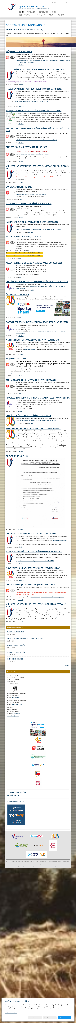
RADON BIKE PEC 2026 (15, 659)
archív (67, 666)
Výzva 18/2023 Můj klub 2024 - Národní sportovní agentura (47, 597)
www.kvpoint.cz (54, 866)
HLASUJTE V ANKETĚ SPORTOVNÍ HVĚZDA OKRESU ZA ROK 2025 (34, 89)
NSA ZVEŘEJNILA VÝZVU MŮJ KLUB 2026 (23, 236)
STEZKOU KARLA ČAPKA (15, 632)
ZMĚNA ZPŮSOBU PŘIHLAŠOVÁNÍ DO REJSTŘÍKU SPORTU (31, 380)
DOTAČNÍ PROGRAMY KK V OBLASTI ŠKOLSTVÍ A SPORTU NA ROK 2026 (37, 281)
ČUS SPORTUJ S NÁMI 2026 (17, 294)
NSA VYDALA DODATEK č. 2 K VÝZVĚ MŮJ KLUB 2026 (28, 203)
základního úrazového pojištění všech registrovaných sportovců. (36, 420)
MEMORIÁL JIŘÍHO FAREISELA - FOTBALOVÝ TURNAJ (25, 639)
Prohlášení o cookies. (11, 1013)
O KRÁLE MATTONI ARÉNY (16, 645)
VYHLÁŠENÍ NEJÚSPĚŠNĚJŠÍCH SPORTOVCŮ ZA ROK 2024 (31, 533)
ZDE (45, 82)
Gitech (67, 861)
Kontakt (61, 15)
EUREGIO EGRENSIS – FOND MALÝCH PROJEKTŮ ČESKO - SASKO (33, 110)
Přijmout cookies (64, 1018)
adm (36, 864)
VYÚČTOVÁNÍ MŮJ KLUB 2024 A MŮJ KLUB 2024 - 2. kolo (30, 584)
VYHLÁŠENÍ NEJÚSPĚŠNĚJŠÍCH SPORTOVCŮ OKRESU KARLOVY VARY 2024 (36, 605)
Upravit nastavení (35, 1018)
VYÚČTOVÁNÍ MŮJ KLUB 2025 (19, 187)
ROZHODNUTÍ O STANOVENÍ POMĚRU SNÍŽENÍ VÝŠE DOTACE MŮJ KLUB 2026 (37, 129)
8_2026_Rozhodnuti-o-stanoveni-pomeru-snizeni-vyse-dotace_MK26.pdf (36, 140)
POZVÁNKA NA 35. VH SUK (17, 456)
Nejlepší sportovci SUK (60, 540)
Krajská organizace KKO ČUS (15, 801)
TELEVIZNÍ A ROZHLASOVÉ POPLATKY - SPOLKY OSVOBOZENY (33, 428)
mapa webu (42, 864)
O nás (52, 15)
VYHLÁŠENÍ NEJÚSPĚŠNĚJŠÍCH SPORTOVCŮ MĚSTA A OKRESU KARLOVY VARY (37, 167)
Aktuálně (31, 12)
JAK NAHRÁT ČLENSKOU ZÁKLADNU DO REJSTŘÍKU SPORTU (32, 222)
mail (32, 864)
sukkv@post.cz (16, 713)
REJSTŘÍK (10, 795)
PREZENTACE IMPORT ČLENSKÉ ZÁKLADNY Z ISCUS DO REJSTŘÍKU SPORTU (38, 229)
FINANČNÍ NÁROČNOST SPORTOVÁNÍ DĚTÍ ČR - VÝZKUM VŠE (32, 340)
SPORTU (16, 795)
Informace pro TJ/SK (48, 12)
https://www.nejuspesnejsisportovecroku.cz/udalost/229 (31, 101)
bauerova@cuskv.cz (17, 704)
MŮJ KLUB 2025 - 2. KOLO (17, 358)
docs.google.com (30, 349)
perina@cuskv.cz (16, 697)
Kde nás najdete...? (13, 716)
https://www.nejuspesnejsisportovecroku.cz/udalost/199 (35, 561)
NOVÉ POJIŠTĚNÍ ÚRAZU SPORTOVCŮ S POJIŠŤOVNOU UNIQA (33, 568)
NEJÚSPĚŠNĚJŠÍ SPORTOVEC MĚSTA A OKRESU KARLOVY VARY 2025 (35, 69)
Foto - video (40, 15)
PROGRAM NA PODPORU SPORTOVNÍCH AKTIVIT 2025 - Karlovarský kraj (38, 398)
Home (21, 12)
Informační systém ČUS (16, 792)
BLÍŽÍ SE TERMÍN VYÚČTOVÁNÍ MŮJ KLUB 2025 (26, 147)
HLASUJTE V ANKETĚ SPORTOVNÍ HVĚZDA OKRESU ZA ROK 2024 (34, 551)
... (60, 121)
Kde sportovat (25, 15)
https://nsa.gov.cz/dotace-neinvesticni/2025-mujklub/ (32, 154)
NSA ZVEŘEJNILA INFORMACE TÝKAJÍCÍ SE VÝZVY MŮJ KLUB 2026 (34, 263)
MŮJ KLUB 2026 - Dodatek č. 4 (19, 51)
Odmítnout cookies (49, 1018)
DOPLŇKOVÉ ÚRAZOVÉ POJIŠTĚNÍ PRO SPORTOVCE (28, 415)
